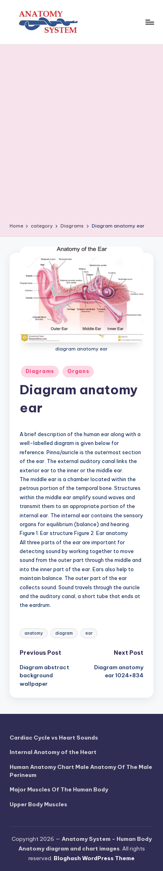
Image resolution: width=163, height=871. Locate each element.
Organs (78, 371)
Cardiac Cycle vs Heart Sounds (54, 737)
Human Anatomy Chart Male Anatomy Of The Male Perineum (81, 771)
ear (89, 633)
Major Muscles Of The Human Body (59, 789)
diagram (64, 633)
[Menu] (149, 22)
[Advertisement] (81, 136)
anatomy (33, 633)
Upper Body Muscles (38, 804)
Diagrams (40, 371)
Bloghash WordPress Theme (94, 858)
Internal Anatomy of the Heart (53, 752)
